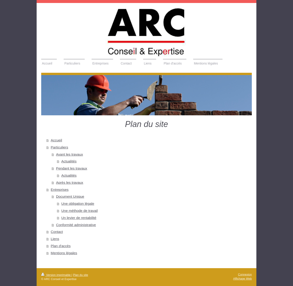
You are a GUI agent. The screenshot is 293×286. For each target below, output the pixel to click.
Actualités (69, 161)
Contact (57, 232)
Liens (55, 239)
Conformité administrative (76, 225)
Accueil (56, 140)
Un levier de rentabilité (78, 218)
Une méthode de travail (79, 211)
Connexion (245, 274)
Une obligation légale (77, 203)
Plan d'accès (61, 246)
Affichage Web (242, 278)
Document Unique (70, 196)
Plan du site (80, 275)
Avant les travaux (69, 154)
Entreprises (60, 190)
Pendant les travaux (71, 168)
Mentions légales (64, 253)
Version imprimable (56, 275)
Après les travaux (69, 182)
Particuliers (59, 147)
